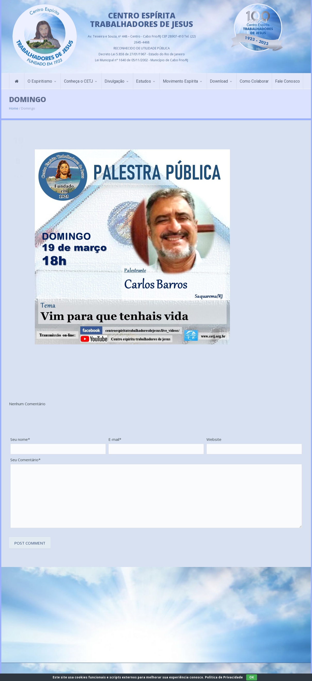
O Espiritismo (40, 79)
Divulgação (114, 79)
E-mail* (114, 439)
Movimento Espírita (180, 79)
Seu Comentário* (25, 459)
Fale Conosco (287, 79)
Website (213, 439)
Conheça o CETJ (78, 79)
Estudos (143, 79)
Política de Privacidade (224, 677)
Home (13, 105)
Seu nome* (20, 439)
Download (219, 79)
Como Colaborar (254, 79)
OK (251, 677)
